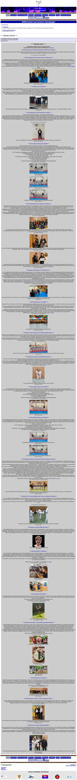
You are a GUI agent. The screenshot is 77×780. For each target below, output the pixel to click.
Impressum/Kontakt (66, 15)
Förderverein (38, 15)
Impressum (73, 764)
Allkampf (3, 768)
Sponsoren (45, 15)
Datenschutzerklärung (71, 765)
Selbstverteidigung (22, 15)
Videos (57, 15)
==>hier (52, 312)
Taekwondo (13, 15)
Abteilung (30, 15)
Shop (47, 18)
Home (7, 15)
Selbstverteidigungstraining (9, 30)
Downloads (52, 15)
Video (40, 91)
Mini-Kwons (4, 769)
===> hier (51, 47)
